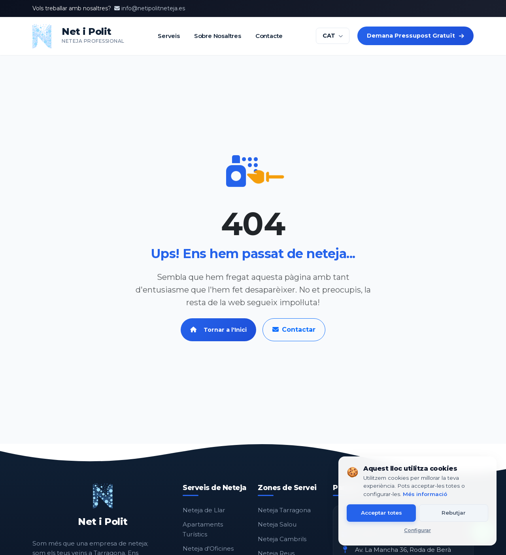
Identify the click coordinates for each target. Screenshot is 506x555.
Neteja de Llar (204, 510)
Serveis (169, 36)
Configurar (417, 530)
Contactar (293, 329)
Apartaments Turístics (203, 529)
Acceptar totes (381, 512)
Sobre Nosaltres (217, 36)
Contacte (268, 36)
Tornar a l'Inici (218, 329)
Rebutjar (454, 512)
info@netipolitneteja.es (149, 8)
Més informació (425, 494)
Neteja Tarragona (284, 510)
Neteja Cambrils (282, 539)
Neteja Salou (277, 524)
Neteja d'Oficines (208, 548)
